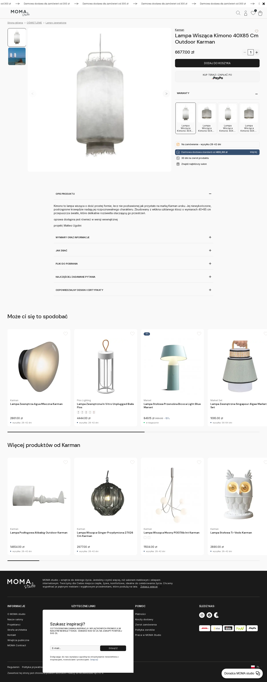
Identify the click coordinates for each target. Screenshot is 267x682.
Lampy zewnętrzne (56, 22)
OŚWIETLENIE (34, 22)
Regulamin (13, 667)
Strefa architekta (17, 629)
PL (258, 667)
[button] (166, 93)
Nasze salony (15, 619)
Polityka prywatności (34, 667)
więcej (253, 152)
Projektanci (13, 624)
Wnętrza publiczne (18, 640)
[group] (38, 377)
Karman (179, 29)
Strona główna (15, 22)
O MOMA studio (16, 613)
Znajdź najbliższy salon (194, 164)
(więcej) (94, 659)
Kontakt (11, 634)
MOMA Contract (16, 645)
